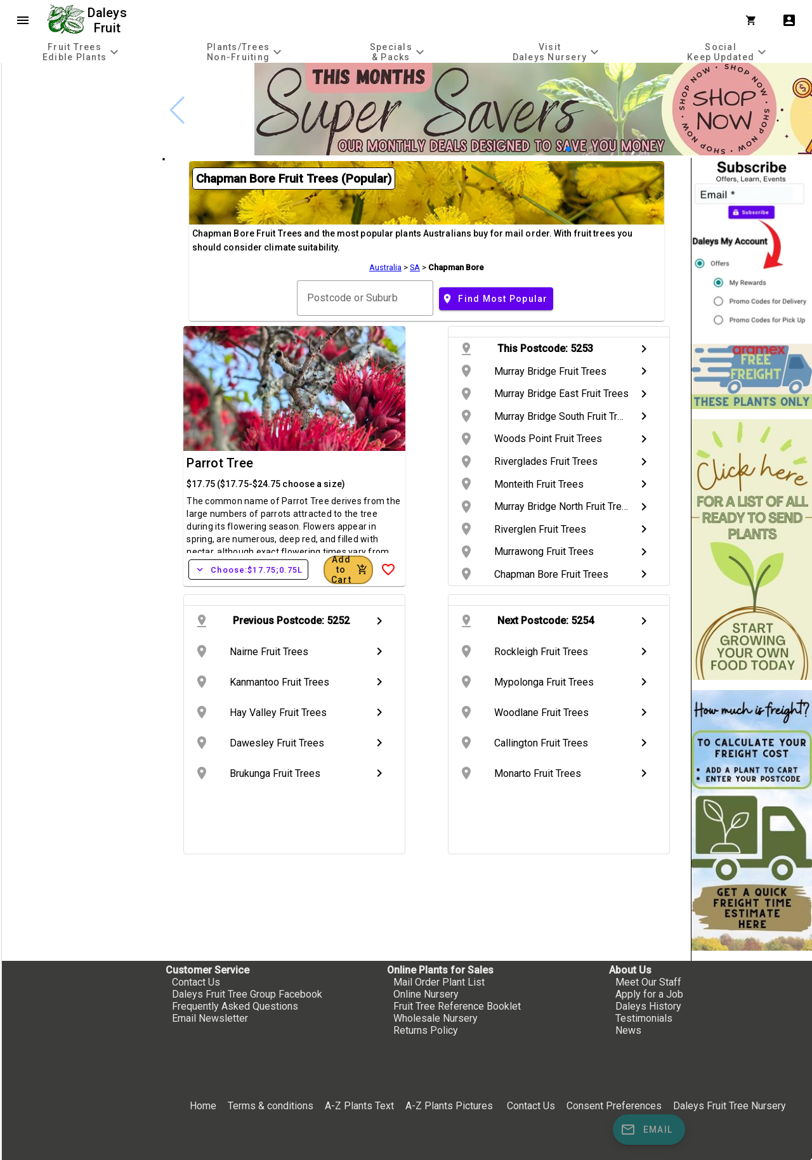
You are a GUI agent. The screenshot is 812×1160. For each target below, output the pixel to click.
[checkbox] (81, 116)
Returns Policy (425, 1030)
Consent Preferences (614, 1106)
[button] (568, 149)
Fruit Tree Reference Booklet (457, 1006)
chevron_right (644, 348)
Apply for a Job (649, 994)
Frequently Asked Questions (235, 1006)
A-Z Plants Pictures (449, 1106)
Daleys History (648, 1006)
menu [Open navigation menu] (22, 20)
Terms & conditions (272, 1106)
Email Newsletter (210, 1018)
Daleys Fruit (109, 20)
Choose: (248, 569)
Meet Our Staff (648, 982)
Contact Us (196, 982)
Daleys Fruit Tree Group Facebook (247, 994)
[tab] (82, 52)
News (628, 1030)
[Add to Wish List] (388, 569)
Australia (385, 267)
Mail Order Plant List (439, 982)
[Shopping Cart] (753, 20)
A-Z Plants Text (359, 1106)
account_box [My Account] (789, 20)
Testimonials (643, 1018)
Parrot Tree (220, 463)
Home (203, 1106)
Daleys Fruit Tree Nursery (729, 1106)
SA (415, 267)
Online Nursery (426, 994)
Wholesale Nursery (435, 1018)
